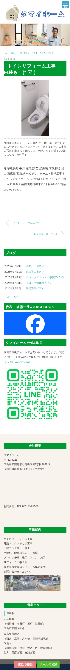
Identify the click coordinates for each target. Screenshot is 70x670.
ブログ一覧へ (11, 296)
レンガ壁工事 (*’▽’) (45, 234)
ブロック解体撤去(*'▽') (39, 282)
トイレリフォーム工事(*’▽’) (28, 222)
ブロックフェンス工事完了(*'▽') (45, 277)
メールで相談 (48, 664)
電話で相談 (25, 664)
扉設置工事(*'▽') (35, 271)
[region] (35, 35)
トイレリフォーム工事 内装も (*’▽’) (35, 53)
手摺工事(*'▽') (34, 288)
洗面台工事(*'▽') (35, 266)
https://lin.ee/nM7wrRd (17, 362)
